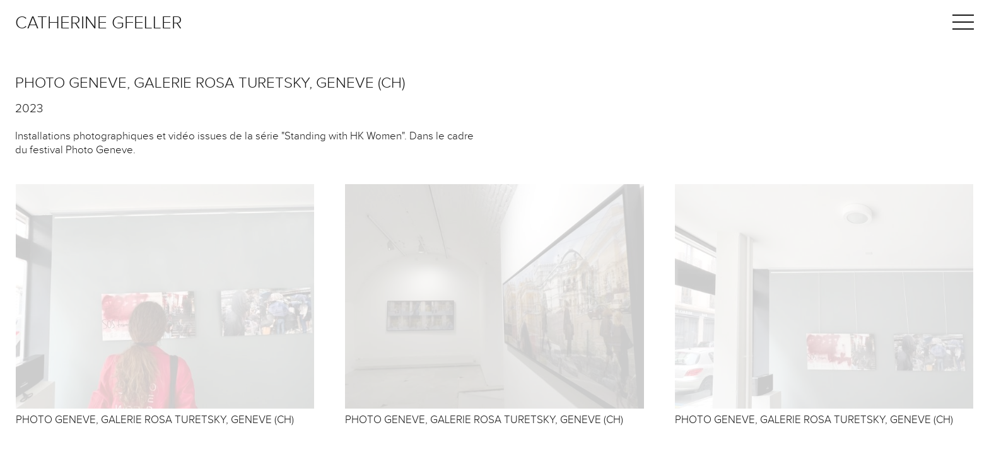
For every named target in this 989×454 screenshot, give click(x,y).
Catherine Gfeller (98, 23)
